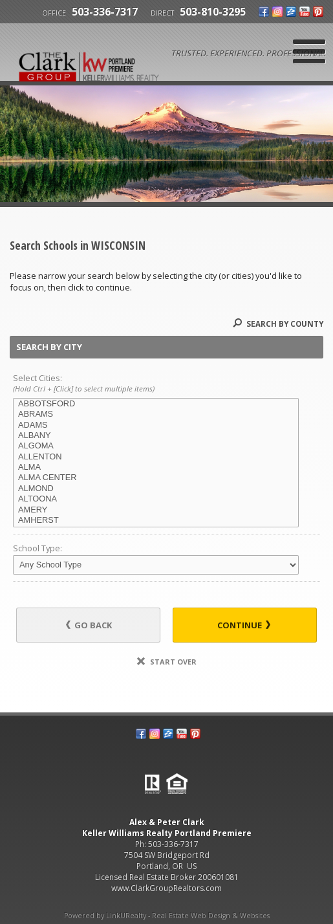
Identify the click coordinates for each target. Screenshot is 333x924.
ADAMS (156, 425)
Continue (243, 625)
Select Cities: (166, 383)
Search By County (278, 324)
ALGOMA (156, 446)
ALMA (156, 467)
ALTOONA (156, 499)
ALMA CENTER (156, 477)
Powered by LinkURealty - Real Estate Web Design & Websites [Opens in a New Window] (167, 915)
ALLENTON (156, 457)
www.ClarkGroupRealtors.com (166, 888)
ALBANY (156, 435)
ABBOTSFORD (156, 404)
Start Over (167, 661)
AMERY (156, 510)
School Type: (37, 548)
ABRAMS (156, 414)
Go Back (89, 625)
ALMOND (156, 488)
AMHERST (156, 520)
